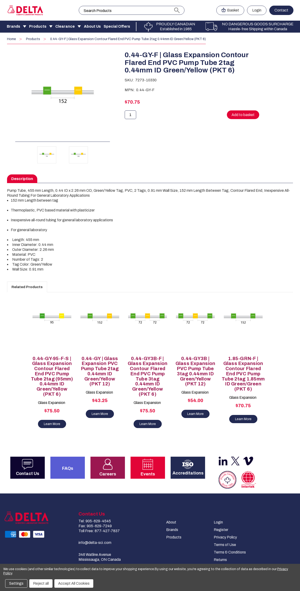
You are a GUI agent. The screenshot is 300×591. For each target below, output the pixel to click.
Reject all (41, 583)
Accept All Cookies (74, 583)
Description (22, 179)
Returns (220, 560)
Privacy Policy (225, 537)
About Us (92, 26)
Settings (16, 583)
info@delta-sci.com (95, 543)
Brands (13, 26)
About (171, 522)
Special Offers (117, 26)
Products (37, 26)
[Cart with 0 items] (230, 10)
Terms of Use (225, 545)
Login (218, 522)
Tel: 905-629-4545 (95, 521)
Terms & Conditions (230, 552)
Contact (281, 10)
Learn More (52, 424)
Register (221, 530)
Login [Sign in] (256, 10)
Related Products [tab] (27, 287)
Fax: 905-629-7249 (95, 526)
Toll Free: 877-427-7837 (99, 531)
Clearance (65, 26)
